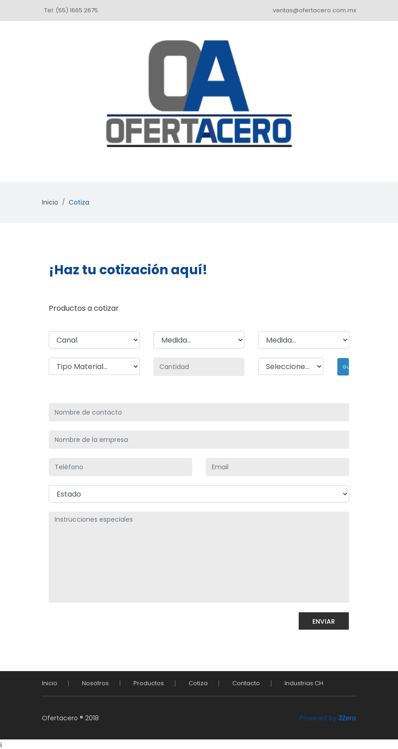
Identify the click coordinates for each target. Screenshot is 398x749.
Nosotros (95, 683)
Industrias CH (304, 683)
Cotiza (198, 683)
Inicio (50, 202)
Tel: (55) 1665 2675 (71, 10)
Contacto (246, 683)
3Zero (347, 718)
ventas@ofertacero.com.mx (314, 10)
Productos (148, 683)
